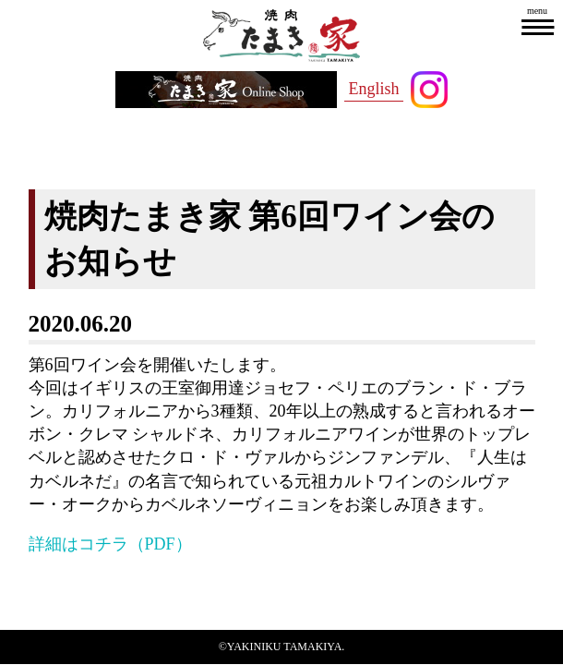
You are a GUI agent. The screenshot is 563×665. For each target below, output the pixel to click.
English (373, 88)
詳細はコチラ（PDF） (110, 544)
